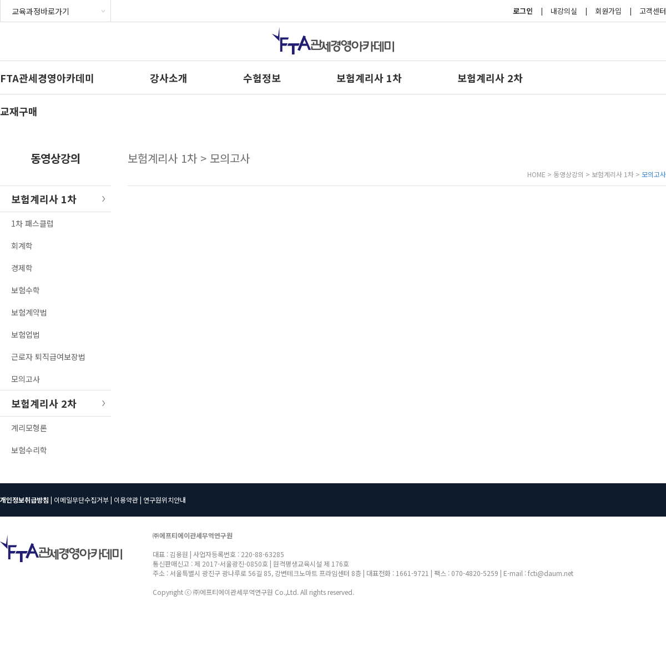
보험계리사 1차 (369, 78)
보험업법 (25, 334)
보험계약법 (29, 312)
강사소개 (169, 78)
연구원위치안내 (164, 499)
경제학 (22, 267)
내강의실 (564, 11)
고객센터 (652, 11)
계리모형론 (29, 427)
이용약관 (126, 499)
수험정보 (262, 78)
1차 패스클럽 (32, 223)
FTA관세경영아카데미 (47, 78)
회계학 (22, 245)
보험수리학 (29, 449)
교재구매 (19, 111)
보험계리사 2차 (490, 78)
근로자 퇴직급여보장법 (48, 356)
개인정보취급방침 (24, 499)
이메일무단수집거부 (81, 499)
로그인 (523, 11)
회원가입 (608, 11)
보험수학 (25, 290)
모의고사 (25, 378)
